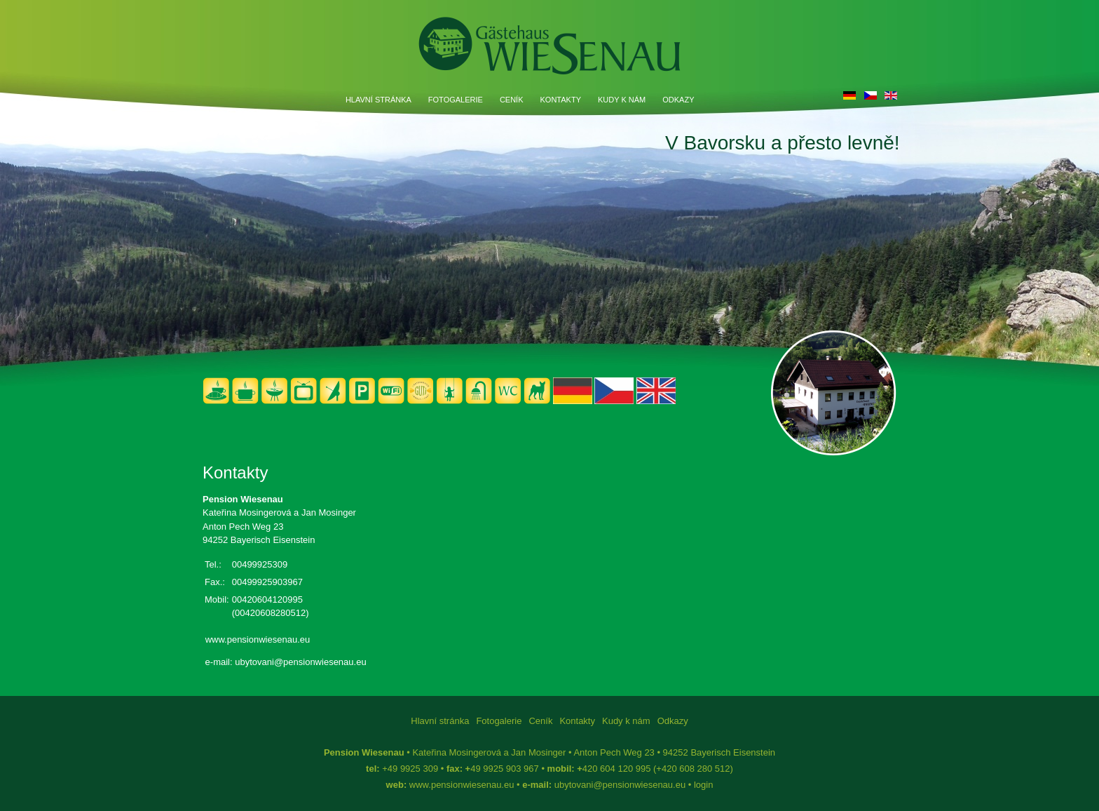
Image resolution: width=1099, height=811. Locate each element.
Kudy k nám (622, 99)
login (703, 784)
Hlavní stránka (378, 99)
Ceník (512, 99)
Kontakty (560, 99)
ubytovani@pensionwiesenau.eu (300, 662)
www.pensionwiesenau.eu (257, 639)
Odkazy (678, 99)
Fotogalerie (455, 99)
